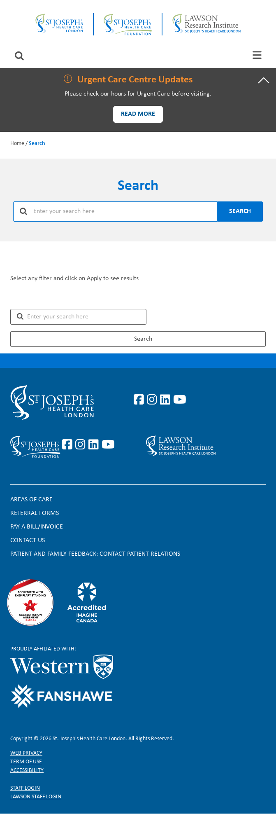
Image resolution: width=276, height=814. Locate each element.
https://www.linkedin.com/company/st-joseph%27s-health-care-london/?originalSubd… (166, 400)
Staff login (25, 788)
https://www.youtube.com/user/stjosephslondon (179, 400)
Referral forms (34, 513)
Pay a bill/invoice (36, 527)
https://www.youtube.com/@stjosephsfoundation (108, 445)
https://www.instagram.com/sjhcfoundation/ (81, 445)
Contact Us (27, 540)
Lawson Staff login (35, 797)
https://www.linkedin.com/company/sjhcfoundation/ (95, 445)
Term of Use (26, 762)
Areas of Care (31, 499)
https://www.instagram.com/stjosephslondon (153, 400)
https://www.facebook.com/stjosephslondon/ (140, 400)
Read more (138, 114)
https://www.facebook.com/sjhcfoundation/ (68, 445)
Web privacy (26, 753)
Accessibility (27, 770)
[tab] (257, 55)
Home (17, 143)
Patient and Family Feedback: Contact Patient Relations (95, 554)
